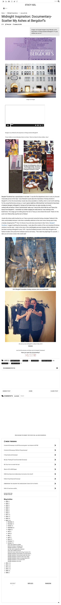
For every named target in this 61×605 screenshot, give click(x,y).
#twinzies (30, 346)
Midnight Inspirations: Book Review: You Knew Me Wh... (19, 553)
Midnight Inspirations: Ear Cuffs (14, 561)
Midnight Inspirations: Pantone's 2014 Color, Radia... (19, 556)
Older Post (54, 391)
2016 (7, 516)
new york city (24, 13)
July (9, 531)
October (10, 525)
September (10, 527)
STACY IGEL (30, 5)
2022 (7, 507)
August (9, 529)
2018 (7, 512)
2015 (7, 518)
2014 (7, 520)
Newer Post (7, 391)
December (10, 522)
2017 (7, 514)
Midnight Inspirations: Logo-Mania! (15, 547)
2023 (7, 505)
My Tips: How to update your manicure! (16, 549)
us (10, 199)
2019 (7, 510)
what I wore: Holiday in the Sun (14, 550)
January (10, 543)
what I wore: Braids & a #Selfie (14, 544)
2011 (7, 566)
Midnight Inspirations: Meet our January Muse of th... (19, 558)
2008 (7, 572)
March (9, 539)
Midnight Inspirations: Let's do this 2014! (16, 559)
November (10, 523)
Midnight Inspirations (12, 13)
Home (3, 13)
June (9, 533)
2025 (7, 501)
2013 (7, 563)
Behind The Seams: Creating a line (15, 546)
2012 (7, 565)
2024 (7, 503)
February (10, 541)
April (9, 537)
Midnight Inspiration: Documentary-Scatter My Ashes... (19, 555)
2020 (7, 509)
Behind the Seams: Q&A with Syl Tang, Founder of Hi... (19, 552)
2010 (7, 568)
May (9, 535)
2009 (7, 570)
